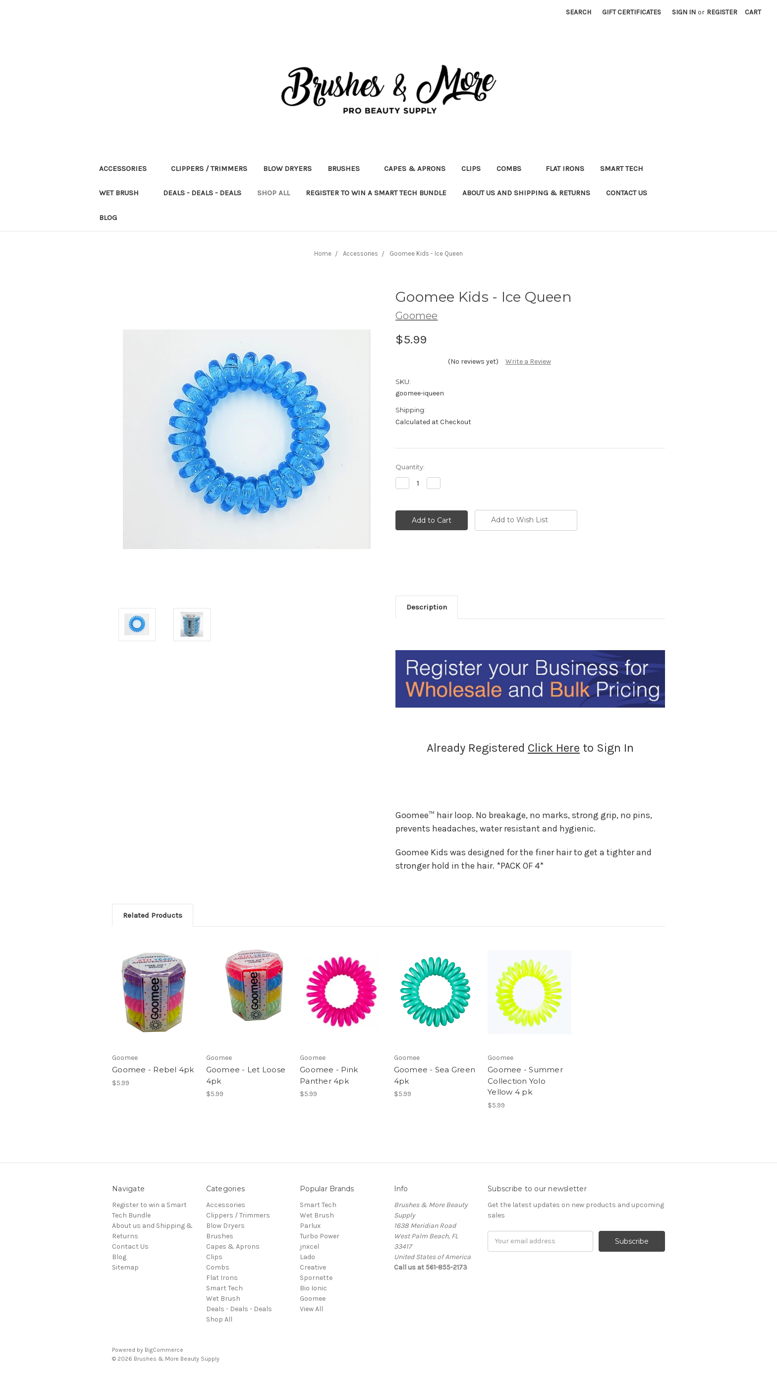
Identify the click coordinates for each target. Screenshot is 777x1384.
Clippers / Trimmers (209, 168)
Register (722, 12)
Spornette (316, 1277)
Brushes (348, 168)
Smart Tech (626, 168)
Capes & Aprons (414, 168)
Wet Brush (123, 192)
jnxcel (309, 1246)
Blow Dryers (287, 168)
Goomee (313, 1298)
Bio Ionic (313, 1288)
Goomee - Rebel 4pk (153, 1069)
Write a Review (528, 361)
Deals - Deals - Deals (202, 192)
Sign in (684, 12)
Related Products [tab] (152, 915)
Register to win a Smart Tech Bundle (376, 192)
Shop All (273, 192)
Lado (307, 1257)
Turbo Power (319, 1236)
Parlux (310, 1225)
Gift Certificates (631, 12)
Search (578, 12)
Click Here (554, 748)
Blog (108, 217)
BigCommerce (164, 1349)
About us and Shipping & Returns (526, 192)
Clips (471, 168)
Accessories (127, 168)
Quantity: (410, 467)
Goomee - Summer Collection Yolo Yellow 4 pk (525, 1081)
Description (426, 607)
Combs (513, 168)
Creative (313, 1267)
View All (311, 1309)
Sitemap (125, 1267)
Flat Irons (565, 168)
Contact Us (626, 192)
